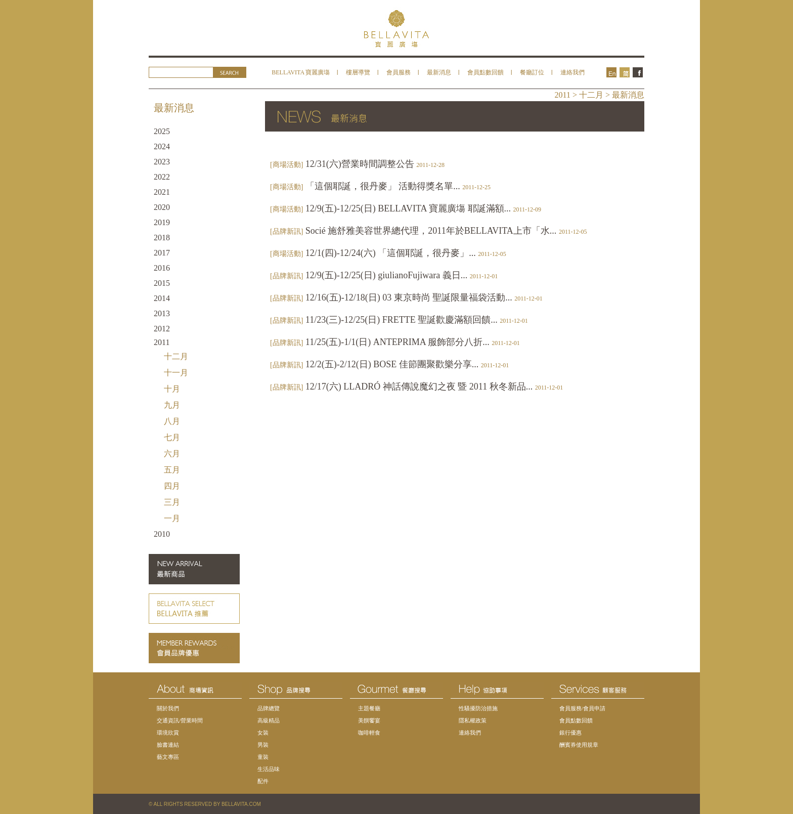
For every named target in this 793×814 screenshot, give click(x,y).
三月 (172, 502)
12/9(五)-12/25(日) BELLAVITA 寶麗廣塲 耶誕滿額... (405, 208)
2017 (162, 252)
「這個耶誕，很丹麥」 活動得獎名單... (380, 186)
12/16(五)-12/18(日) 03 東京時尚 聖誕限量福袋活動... (406, 297)
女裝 (263, 733)
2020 (162, 207)
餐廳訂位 (532, 72)
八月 (172, 421)
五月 (172, 469)
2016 (162, 268)
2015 (162, 283)
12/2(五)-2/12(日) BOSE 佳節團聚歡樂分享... (389, 364)
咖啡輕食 (369, 733)
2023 (162, 161)
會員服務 (398, 72)
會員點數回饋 (485, 72)
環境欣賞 (168, 733)
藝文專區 (168, 757)
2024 (162, 146)
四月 (172, 486)
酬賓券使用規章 (578, 745)
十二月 (176, 356)
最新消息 (439, 72)
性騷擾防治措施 (478, 708)
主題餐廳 (369, 708)
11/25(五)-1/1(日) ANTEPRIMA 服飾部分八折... (395, 342)
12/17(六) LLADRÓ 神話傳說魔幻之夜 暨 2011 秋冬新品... (416, 386)
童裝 (263, 757)
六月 (172, 453)
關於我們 (168, 708)
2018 (162, 237)
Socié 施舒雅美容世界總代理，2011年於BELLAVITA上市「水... (428, 231)
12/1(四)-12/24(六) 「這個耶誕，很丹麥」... (388, 253)
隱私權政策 (473, 720)
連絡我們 (572, 72)
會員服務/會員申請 (582, 708)
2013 (162, 313)
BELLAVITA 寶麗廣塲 (301, 72)
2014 (162, 298)
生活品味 (268, 769)
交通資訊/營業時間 (180, 720)
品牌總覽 (268, 708)
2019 (162, 222)
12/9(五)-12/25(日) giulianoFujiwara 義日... (384, 275)
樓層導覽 (358, 72)
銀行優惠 (570, 733)
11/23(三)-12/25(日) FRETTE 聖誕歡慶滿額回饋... (399, 320)
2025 (162, 131)
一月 (172, 518)
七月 (172, 437)
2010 (162, 534)
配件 (263, 781)
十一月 (176, 372)
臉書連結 (168, 745)
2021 (162, 192)
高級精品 (268, 720)
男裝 (263, 745)
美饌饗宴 (369, 720)
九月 (172, 405)
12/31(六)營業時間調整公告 (357, 164)
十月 (172, 388)
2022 (162, 177)
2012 (162, 328)
